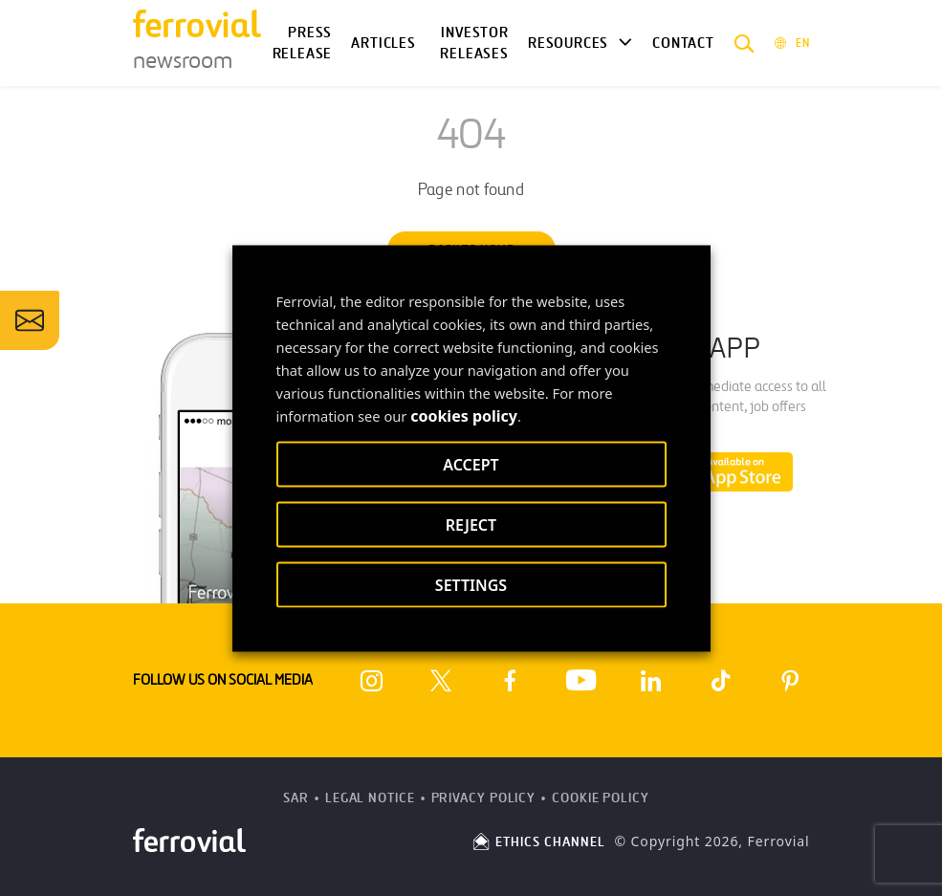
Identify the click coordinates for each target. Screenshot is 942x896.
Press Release (303, 43)
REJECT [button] (471, 524)
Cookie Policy (600, 798)
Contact (683, 43)
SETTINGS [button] (471, 584)
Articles (383, 43)
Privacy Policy (484, 798)
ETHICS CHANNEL (538, 842)
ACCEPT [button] (470, 463)
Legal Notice (370, 798)
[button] (745, 43)
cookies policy (463, 415)
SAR (296, 798)
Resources (568, 43)
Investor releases (474, 43)
